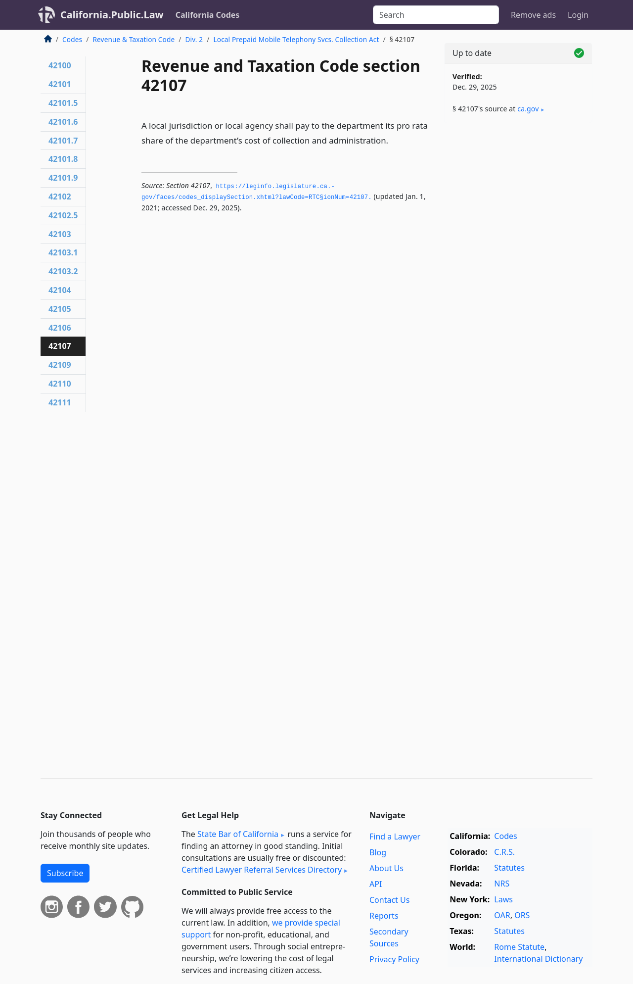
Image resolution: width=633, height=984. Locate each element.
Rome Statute (519, 946)
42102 (59, 196)
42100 (59, 65)
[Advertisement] (518, 285)
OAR (502, 915)
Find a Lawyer (394, 836)
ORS (522, 915)
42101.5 (63, 103)
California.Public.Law (112, 14)
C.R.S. (504, 851)
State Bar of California (237, 834)
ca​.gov (528, 108)
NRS (501, 883)
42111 (59, 402)
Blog (377, 852)
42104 (59, 290)
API (375, 884)
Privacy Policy (394, 959)
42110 (59, 383)
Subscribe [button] (65, 873)
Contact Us (389, 899)
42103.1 (63, 252)
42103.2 (63, 271)
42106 (59, 327)
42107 (59, 346)
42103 (59, 234)
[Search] (436, 14)
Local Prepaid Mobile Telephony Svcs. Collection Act (296, 39)
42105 (59, 308)
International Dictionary (538, 958)
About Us (386, 868)
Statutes (509, 867)
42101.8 (63, 158)
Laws (503, 899)
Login (578, 14)
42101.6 (63, 121)
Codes (72, 39)
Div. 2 (194, 39)
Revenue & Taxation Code (133, 39)
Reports (384, 915)
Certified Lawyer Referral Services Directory (261, 869)
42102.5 (63, 215)
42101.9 (63, 177)
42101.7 (63, 140)
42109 (59, 364)
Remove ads (533, 14)
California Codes (208, 14)
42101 (59, 84)
